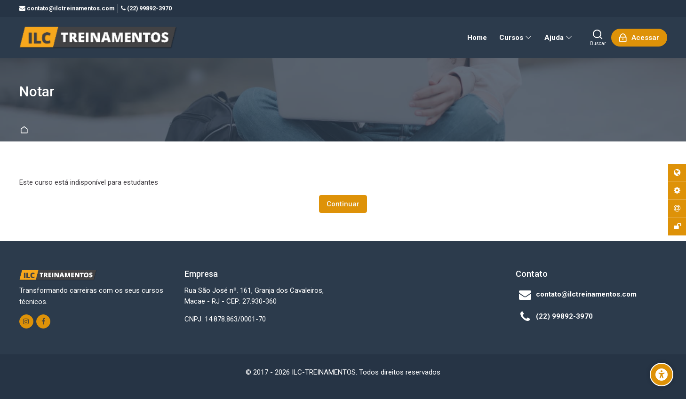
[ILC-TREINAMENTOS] (98, 37)
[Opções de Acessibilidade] (661, 374)
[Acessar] (639, 38)
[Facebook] (43, 321)
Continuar (343, 204)
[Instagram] (26, 321)
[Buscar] (598, 37)
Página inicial (25, 130)
